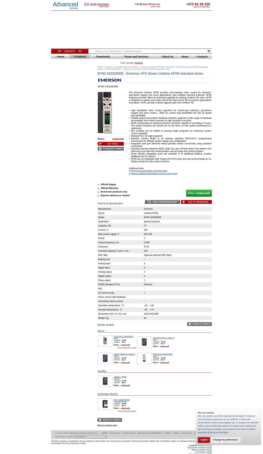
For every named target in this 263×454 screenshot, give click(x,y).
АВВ (57, 179)
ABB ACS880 (206, 453)
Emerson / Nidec (63, 101)
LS (56, 133)
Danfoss (59, 92)
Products (115, 427)
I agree (204, 439)
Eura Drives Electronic (67, 106)
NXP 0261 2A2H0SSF (163, 348)
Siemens (59, 158)
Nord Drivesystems (65, 139)
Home (104, 427)
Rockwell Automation (66, 147)
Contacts (186, 427)
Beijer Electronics (64, 84)
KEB (56, 128)
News (176, 427)
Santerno (59, 150)
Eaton (57, 98)
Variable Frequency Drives (68, 76)
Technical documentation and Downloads (149, 165)
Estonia (102, 4)
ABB (57, 79)
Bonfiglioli (60, 87)
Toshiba (58, 161)
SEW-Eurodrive (63, 155)
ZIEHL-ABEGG (62, 169)
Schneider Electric (64, 153)
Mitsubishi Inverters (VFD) (200, 448)
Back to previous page (107, 419)
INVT (57, 125)
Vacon (57, 164)
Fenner (58, 109)
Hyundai (59, 120)
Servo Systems (61, 200)
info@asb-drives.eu (162, 4)
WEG (57, 166)
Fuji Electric (61, 112)
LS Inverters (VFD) (203, 446)
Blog (56, 231)
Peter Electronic (63, 190)
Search (69, 51)
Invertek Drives (62, 123)
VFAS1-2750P (120, 371)
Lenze (57, 131)
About (168, 427)
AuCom (58, 182)
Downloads (129, 427)
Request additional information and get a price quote (154, 168)
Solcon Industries (64, 195)
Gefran (58, 114)
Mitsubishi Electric (64, 136)
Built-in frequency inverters (65, 267)
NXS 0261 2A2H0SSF (124, 331)
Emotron (59, 103)
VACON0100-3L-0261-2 (163, 332)
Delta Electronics (64, 95)
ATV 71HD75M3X (122, 394)
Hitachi (58, 117)
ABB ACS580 (206, 451)
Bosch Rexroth (62, 90)
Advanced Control (64, 81)
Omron (58, 142)
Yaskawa (59, 172)
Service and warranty (150, 427)
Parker (58, 144)
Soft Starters (60, 176)
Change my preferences (226, 439)
